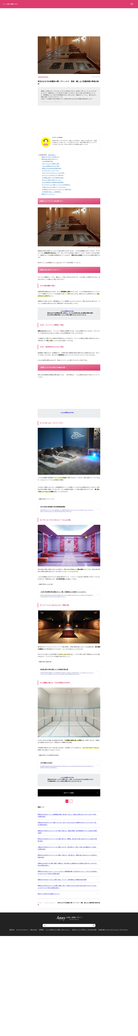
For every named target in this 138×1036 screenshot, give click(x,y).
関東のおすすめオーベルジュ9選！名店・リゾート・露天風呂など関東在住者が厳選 (62, 879)
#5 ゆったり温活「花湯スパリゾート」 (52, 180)
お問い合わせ (33, 929)
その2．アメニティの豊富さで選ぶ (51, 163)
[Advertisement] (69, 21)
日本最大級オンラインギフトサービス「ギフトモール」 (113, 929)
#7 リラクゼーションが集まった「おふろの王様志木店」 (56, 184)
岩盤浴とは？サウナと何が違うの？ (50, 156)
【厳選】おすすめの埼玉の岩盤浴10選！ (52, 168)
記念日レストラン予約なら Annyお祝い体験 (84, 929)
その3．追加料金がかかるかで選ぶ (51, 166)
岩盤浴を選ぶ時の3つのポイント (50, 159)
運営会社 (12, 929)
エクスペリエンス (43, 77)
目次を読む (51, 155)
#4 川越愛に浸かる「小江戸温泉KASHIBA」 (53, 177)
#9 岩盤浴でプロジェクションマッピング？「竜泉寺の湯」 (57, 189)
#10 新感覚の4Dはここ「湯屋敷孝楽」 (52, 191)
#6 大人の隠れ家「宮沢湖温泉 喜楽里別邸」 (53, 182)
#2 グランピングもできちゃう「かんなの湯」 (53, 172)
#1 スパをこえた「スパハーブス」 (50, 170)
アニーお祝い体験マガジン (10, 4)
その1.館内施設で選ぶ (47, 161)
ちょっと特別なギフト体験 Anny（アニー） (58, 929)
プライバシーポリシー (22, 929)
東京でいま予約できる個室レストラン (49, 893)
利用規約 (41, 929)
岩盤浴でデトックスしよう (48, 194)
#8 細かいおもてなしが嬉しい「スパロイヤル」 (54, 187)
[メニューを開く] (131, 4)
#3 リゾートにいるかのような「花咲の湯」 (53, 175)
